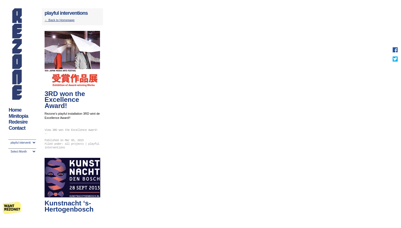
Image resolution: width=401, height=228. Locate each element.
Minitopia (18, 116)
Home (15, 110)
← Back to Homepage (60, 20)
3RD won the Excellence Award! (65, 99)
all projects (74, 144)
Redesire (18, 122)
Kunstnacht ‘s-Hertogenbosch (69, 206)
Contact (17, 128)
